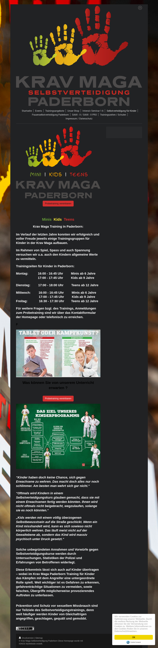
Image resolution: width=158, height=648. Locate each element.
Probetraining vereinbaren (58, 203)
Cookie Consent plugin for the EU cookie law (134, 642)
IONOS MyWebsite (27, 644)
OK (134, 637)
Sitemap (39, 638)
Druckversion (26, 638)
